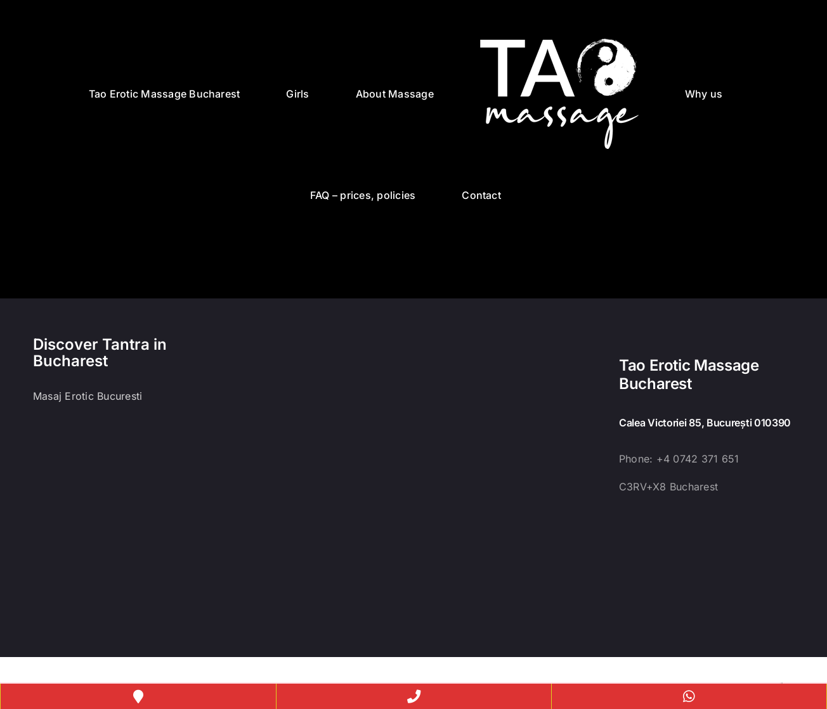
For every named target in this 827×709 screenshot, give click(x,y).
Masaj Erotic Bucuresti (87, 396)
